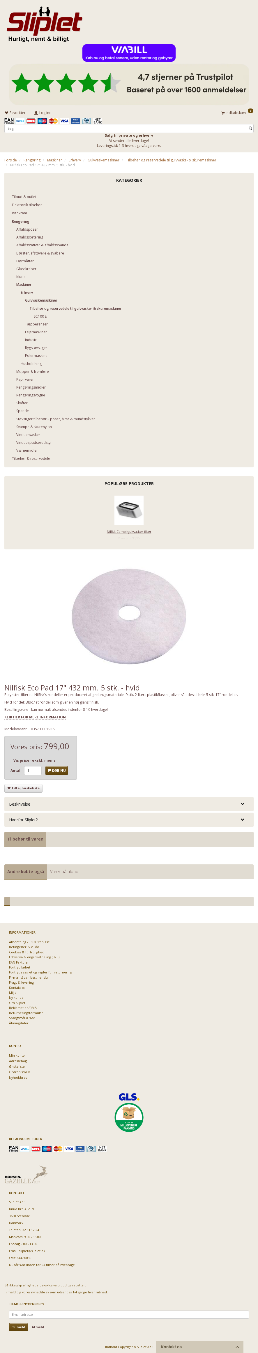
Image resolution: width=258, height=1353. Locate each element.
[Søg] (250, 127)
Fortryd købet (19, 966)
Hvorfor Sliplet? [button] (23, 818)
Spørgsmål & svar (22, 1017)
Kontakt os (17, 986)
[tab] (129, 803)
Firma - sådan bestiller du (28, 976)
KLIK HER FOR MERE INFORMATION (35, 716)
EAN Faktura (18, 961)
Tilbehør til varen (25, 838)
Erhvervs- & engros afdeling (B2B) (34, 956)
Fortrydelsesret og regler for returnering (40, 971)
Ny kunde (16, 996)
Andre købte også (25, 870)
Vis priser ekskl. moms (34, 759)
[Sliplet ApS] (44, 22)
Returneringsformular (26, 1012)
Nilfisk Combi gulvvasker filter (129, 530)
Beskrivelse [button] (19, 802)
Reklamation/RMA (23, 1007)
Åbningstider (19, 1022)
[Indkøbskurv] (237, 112)
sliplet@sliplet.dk (32, 1250)
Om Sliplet (17, 1002)
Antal (15, 769)
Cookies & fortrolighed (26, 951)
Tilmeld (18, 1326)
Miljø (13, 991)
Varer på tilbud (64, 870)
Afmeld (38, 1326)
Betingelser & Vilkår (24, 946)
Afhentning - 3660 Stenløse (29, 941)
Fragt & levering (21, 981)
